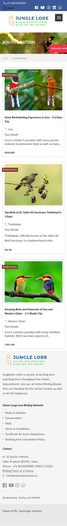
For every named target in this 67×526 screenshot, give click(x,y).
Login (8, 8)
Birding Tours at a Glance (18, 471)
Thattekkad (14, 224)
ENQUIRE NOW (59, 48)
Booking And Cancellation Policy (25, 439)
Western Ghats (16, 321)
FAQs (8, 423)
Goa (10, 129)
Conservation (13, 418)
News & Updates (15, 412)
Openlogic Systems (30, 511)
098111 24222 (44, 466)
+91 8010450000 (23, 466)
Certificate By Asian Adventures (24, 434)
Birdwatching (10, 497)
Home (5, 58)
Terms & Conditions (17, 428)
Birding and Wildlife (29, 497)
